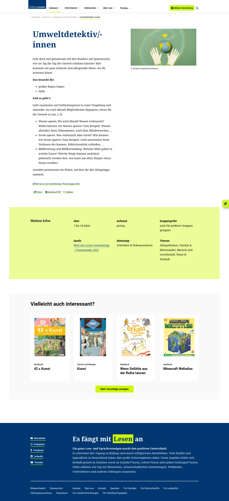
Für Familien (130, 488)
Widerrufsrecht (38, 488)
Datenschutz (56, 488)
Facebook (37, 450)
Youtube (37, 462)
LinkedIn (37, 456)
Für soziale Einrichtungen (86, 493)
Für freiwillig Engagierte (115, 493)
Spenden (114, 488)
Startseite (35, 17)
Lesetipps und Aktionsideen (64, 17)
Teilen (38, 192)
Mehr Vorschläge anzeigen (114, 389)
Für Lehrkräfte (171, 488)
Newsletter (38, 438)
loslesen (46, 17)
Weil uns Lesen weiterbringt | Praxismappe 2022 (56, 184)
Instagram (38, 444)
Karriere (76, 488)
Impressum (62, 493)
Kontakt (102, 488)
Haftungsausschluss (41, 493)
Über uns (89, 488)
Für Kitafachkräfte (150, 488)
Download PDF (53, 192)
